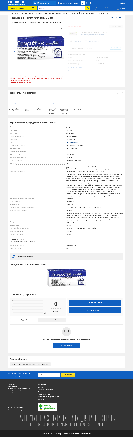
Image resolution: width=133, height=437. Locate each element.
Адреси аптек (42, 399)
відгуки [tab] (23, 320)
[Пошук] (87, 8)
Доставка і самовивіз (45, 389)
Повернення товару (44, 392)
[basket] (120, 8)
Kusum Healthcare (72, 142)
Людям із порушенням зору (68, 3)
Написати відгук (95, 303)
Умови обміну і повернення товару (80, 71)
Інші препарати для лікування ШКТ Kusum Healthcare (30, 364)
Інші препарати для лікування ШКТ (93, 35)
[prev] (117, 93)
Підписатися (68, 374)
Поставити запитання (95, 310)
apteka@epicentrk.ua (14, 392)
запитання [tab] (50, 320)
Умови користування (45, 394)
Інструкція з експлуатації (23, 256)
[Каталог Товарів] (22, 8)
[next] (122, 93)
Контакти (41, 387)
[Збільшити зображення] (61, 28)
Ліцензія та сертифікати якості (20, 82)
